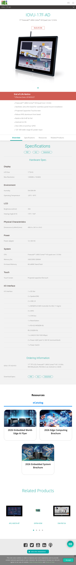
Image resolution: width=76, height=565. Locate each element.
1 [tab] (38, 88)
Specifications (29, 137)
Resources (43, 137)
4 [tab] (42, 530)
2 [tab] (37, 530)
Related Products (57, 137)
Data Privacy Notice (35, 562)
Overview (16, 137)
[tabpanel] (38, 58)
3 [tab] (39, 530)
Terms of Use (50, 562)
